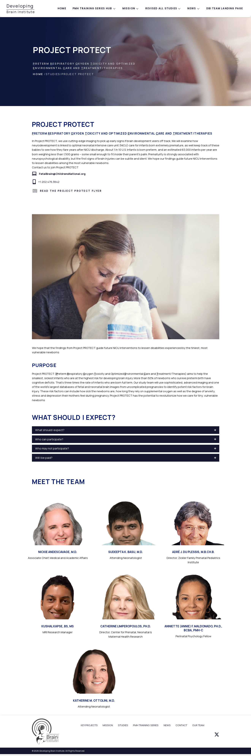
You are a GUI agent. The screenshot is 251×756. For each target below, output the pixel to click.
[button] (125, 430)
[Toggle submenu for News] (198, 8)
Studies (53, 74)
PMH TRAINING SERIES (145, 725)
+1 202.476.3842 (48, 182)
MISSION (108, 725)
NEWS (167, 725)
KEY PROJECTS (89, 725)
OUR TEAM (198, 725)
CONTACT (181, 725)
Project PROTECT (78, 74)
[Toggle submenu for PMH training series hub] (114, 8)
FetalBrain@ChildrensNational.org (62, 174)
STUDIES (123, 725)
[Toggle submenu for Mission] (137, 8)
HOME (38, 74)
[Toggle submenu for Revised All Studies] (179, 8)
